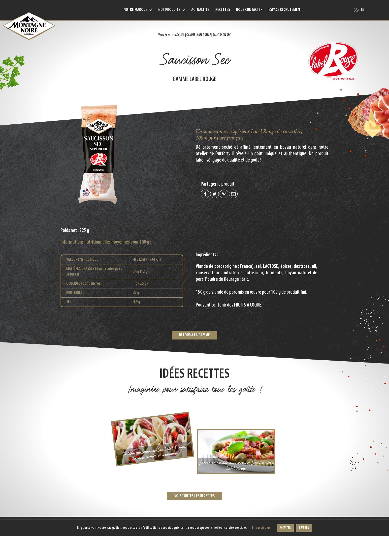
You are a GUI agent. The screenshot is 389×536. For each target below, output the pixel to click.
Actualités (200, 10)
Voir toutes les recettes (194, 496)
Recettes (222, 10)
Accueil (180, 35)
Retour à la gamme (194, 335)
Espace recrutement (285, 10)
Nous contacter (249, 10)
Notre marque (135, 10)
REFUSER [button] (304, 528)
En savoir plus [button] (261, 528)
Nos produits (169, 10)
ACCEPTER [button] (285, 528)
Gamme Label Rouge (198, 35)
